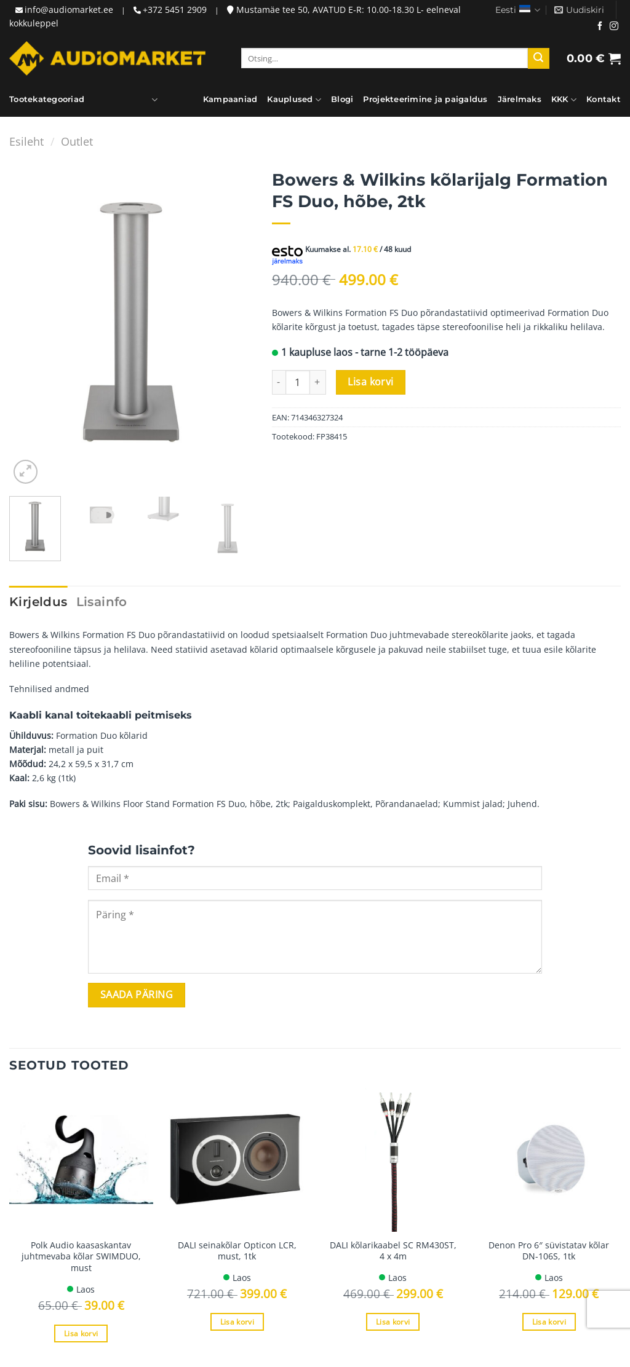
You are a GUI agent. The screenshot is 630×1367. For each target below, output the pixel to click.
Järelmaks (519, 99)
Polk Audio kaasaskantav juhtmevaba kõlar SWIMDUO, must (81, 1257)
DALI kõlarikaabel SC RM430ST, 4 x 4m (393, 1251)
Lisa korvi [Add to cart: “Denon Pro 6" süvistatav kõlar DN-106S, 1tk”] (549, 1321)
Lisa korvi (371, 381)
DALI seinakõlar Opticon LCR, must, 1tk (237, 1251)
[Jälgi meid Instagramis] (614, 26)
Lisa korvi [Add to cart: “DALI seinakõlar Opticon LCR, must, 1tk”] (237, 1321)
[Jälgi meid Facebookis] (600, 26)
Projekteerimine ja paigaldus (425, 99)
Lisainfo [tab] (101, 601)
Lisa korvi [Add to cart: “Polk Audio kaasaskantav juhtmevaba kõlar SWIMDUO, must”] (81, 1333)
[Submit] (538, 58)
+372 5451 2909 (175, 9)
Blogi (342, 99)
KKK (563, 100)
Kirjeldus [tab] (38, 601)
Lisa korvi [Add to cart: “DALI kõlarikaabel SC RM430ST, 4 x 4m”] (393, 1321)
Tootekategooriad (46, 100)
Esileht (26, 141)
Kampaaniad (230, 99)
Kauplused (294, 100)
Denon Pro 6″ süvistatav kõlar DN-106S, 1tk (548, 1251)
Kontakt (603, 99)
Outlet (77, 141)
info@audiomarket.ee (69, 9)
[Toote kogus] (297, 382)
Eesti (517, 10)
